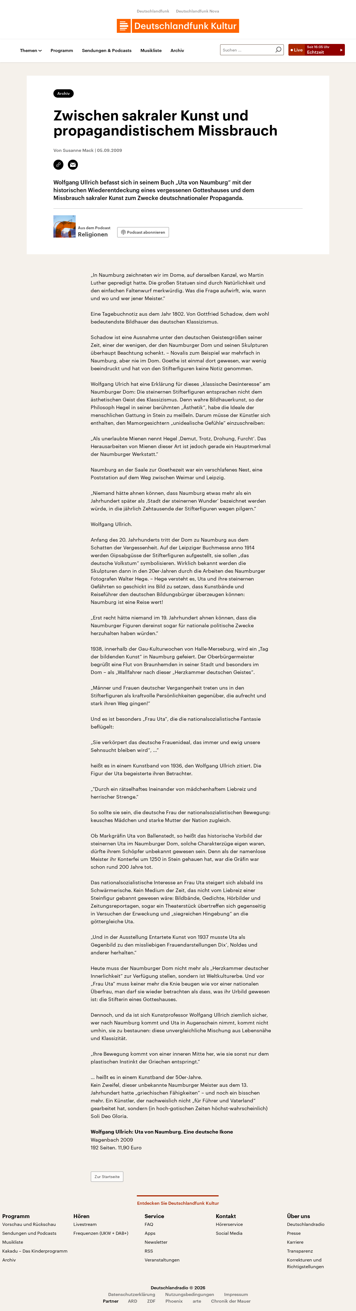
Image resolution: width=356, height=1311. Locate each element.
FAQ (149, 1224)
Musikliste (151, 50)
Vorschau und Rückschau (29, 1224)
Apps (150, 1233)
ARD (132, 1300)
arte (197, 1300)
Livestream (85, 1224)
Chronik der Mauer (231, 1300)
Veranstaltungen (162, 1259)
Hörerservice (229, 1224)
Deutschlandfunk (153, 11)
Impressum (236, 1294)
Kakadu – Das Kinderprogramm (35, 1250)
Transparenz (300, 1250)
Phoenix (174, 1300)
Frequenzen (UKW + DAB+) (100, 1233)
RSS (149, 1250)
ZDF (151, 1300)
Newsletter (156, 1242)
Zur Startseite (107, 1176)
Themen (28, 50)
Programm (62, 50)
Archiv (177, 50)
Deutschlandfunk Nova (197, 11)
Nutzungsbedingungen (189, 1294)
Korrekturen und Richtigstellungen (305, 1263)
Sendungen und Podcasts (29, 1233)
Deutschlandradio (306, 1224)
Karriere (295, 1242)
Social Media (229, 1233)
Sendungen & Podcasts (107, 50)
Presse (294, 1233)
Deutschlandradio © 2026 (178, 1287)
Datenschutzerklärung (131, 1294)
